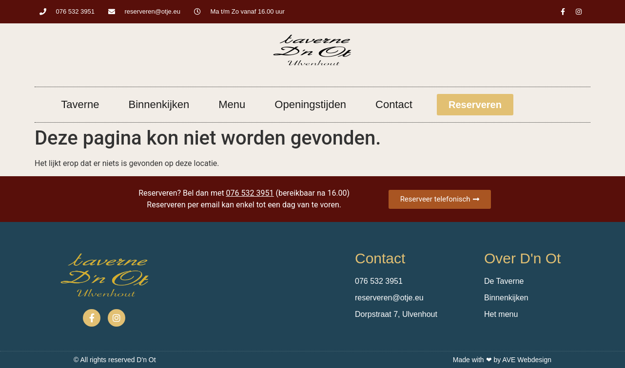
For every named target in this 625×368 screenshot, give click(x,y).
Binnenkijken (159, 104)
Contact (393, 104)
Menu (231, 104)
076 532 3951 (250, 193)
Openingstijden (310, 104)
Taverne (80, 104)
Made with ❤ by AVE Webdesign (502, 360)
